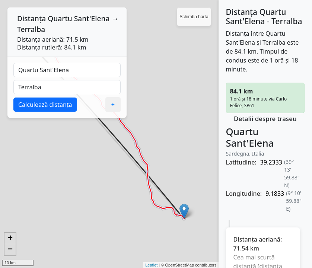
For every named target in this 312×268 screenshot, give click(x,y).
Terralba (31, 29)
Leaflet (151, 265)
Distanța (31, 18)
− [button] (10, 249)
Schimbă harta (193, 16)
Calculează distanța (45, 104)
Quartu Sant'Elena (78, 18)
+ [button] (10, 238)
